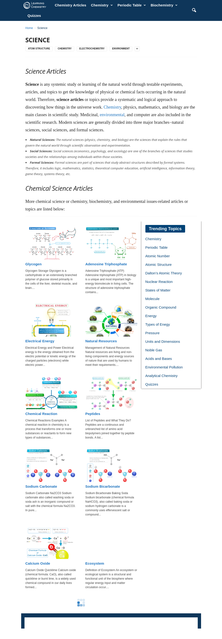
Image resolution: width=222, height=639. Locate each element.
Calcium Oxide (37, 563)
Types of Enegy (157, 324)
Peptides (92, 414)
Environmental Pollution (164, 367)
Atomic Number (157, 256)
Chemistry (102, 5)
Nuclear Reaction (159, 282)
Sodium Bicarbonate (102, 486)
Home (29, 28)
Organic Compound (160, 307)
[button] (194, 10)
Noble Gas (153, 350)
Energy (151, 316)
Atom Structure (39, 48)
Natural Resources (101, 341)
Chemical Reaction (41, 414)
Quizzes (34, 16)
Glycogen (33, 264)
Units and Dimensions (162, 341)
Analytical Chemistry (161, 376)
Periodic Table (132, 5)
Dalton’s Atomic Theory (163, 273)
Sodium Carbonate (41, 486)
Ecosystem (94, 563)
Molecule (152, 299)
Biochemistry (164, 5)
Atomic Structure (158, 264)
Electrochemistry (91, 48)
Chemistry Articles (70, 5)
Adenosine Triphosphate (106, 264)
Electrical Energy (39, 341)
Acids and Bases (158, 359)
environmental (112, 114)
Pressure (152, 333)
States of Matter (158, 290)
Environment (121, 48)
